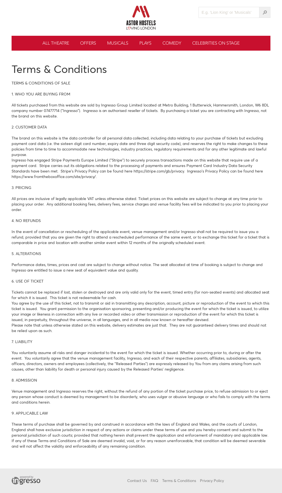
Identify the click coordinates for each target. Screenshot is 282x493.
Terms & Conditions (179, 480)
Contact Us (137, 480)
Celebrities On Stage (216, 43)
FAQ (154, 480)
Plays (145, 43)
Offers (88, 43)
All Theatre (55, 43)
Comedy (171, 43)
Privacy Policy (212, 480)
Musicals (117, 43)
